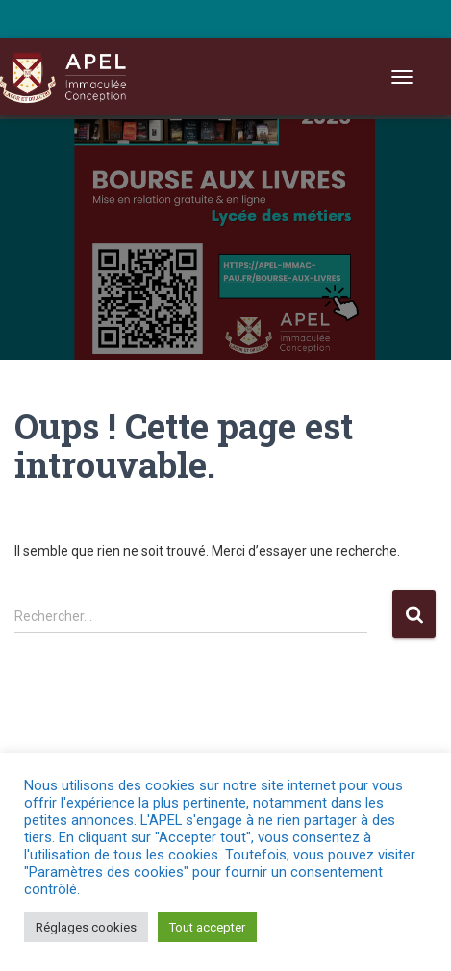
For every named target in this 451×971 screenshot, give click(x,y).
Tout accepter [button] (207, 927)
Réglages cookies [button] (86, 927)
